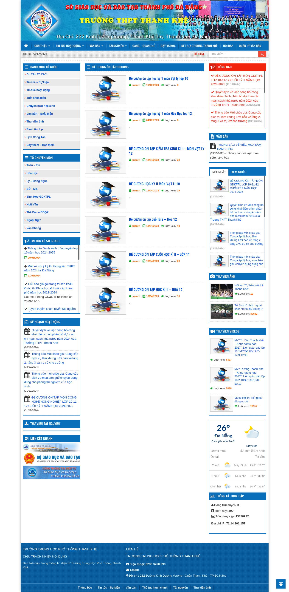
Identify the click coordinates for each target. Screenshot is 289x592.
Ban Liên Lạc (35, 129)
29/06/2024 (34, 257)
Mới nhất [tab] (219, 172)
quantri (136, 85)
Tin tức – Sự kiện (38, 82)
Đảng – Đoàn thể (143, 46)
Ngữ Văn (32, 204)
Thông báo (224, 67)
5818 (229, 388)
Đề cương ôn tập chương (110, 67)
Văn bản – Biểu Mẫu (40, 113)
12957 (254, 406)
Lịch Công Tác (36, 137)
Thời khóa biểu (36, 98)
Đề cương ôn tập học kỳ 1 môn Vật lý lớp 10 (158, 78)
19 (251, 293)
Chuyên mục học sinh (41, 106)
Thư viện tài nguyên (45, 424)
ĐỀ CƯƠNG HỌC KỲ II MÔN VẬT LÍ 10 (154, 184)
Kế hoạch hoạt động (45, 322)
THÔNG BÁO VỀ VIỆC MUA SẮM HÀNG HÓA (239, 147)
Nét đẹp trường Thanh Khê (199, 46)
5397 (229, 359)
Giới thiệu (42, 46)
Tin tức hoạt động (70, 46)
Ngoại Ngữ (34, 220)
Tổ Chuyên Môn (41, 158)
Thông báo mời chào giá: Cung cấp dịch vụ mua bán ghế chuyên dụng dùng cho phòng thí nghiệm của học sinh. (51, 380)
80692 (254, 313)
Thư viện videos (227, 331)
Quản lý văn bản (250, 46)
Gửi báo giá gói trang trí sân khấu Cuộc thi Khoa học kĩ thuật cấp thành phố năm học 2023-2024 (48, 288)
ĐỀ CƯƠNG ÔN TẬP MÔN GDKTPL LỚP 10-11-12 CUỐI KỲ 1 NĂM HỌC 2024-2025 (237, 80)
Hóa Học (32, 173)
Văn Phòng (34, 228)
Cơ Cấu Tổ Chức (37, 74)
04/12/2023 (152, 120)
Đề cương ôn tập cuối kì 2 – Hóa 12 (153, 219)
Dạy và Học (168, 46)
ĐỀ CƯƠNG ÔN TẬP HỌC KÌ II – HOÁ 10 (155, 290)
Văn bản (96, 46)
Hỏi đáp (228, 46)
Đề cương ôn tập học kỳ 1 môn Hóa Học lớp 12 (160, 114)
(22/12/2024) (233, 84)
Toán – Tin (33, 165)
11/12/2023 (152, 85)
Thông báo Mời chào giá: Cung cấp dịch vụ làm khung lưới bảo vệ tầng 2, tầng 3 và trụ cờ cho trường (51, 358)
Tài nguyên (118, 46)
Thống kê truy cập (230, 496)
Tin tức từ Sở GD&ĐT (45, 241)
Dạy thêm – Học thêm (41, 145)
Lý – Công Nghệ (37, 181)
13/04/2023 (152, 160)
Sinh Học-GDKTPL (39, 196)
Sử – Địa (32, 189)
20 (178, 160)
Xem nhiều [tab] (239, 172)
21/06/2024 (34, 275)
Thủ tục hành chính (155, 587)
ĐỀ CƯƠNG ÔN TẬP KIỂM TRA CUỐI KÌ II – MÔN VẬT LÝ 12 (166, 151)
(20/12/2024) (252, 104)
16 (178, 296)
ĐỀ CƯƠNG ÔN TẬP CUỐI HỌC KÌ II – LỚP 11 (159, 254)
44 (178, 226)
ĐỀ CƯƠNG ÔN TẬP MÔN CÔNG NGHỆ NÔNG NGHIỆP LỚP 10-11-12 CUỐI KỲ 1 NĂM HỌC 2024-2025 (51, 402)
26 (178, 261)
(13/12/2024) (255, 121)
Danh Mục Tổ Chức (43, 67)
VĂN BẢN (222, 136)
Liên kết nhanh (41, 439)
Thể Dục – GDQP (38, 212)
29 (178, 190)
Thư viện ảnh (35, 121)
